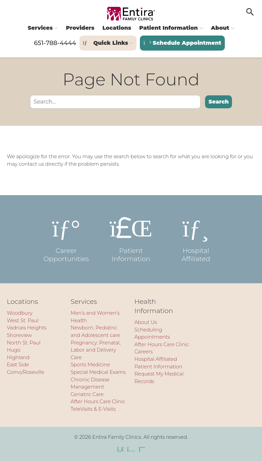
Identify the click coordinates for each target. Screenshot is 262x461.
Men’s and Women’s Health (95, 317)
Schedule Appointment (182, 43)
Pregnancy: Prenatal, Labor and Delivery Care (95, 350)
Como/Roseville (25, 372)
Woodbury (19, 313)
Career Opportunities (66, 239)
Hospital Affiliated (195, 239)
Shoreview (19, 335)
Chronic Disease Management (90, 383)
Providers (80, 28)
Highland (18, 357)
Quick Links (105, 43)
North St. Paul (24, 343)
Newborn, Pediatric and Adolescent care (95, 331)
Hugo (13, 350)
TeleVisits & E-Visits (93, 409)
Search (218, 101)
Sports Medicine (90, 365)
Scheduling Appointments (152, 333)
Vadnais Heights (26, 328)
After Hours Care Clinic (98, 401)
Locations (116, 28)
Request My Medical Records (159, 377)
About (220, 28)
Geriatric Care (87, 394)
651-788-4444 (55, 43)
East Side (18, 365)
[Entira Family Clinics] (131, 14)
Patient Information (168, 28)
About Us (145, 322)
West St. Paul (23, 320)
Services (40, 28)
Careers (143, 352)
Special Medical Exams (98, 372)
